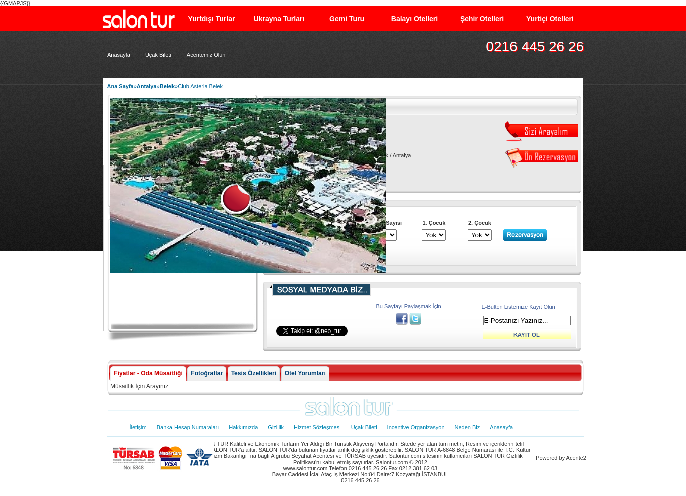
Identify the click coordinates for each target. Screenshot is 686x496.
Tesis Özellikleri (254, 373)
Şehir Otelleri (482, 19)
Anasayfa (118, 55)
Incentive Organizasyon (416, 427)
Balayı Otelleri (414, 19)
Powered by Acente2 (561, 458)
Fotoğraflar (207, 373)
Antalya (147, 86)
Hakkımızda (243, 427)
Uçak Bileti (158, 55)
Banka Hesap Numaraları (188, 427)
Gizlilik (276, 427)
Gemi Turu (346, 19)
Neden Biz (467, 427)
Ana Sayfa (120, 86)
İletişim (138, 427)
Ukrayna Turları (279, 19)
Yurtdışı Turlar (211, 19)
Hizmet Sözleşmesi (317, 427)
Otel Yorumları (305, 373)
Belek (167, 86)
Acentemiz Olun (206, 55)
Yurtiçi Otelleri (550, 19)
